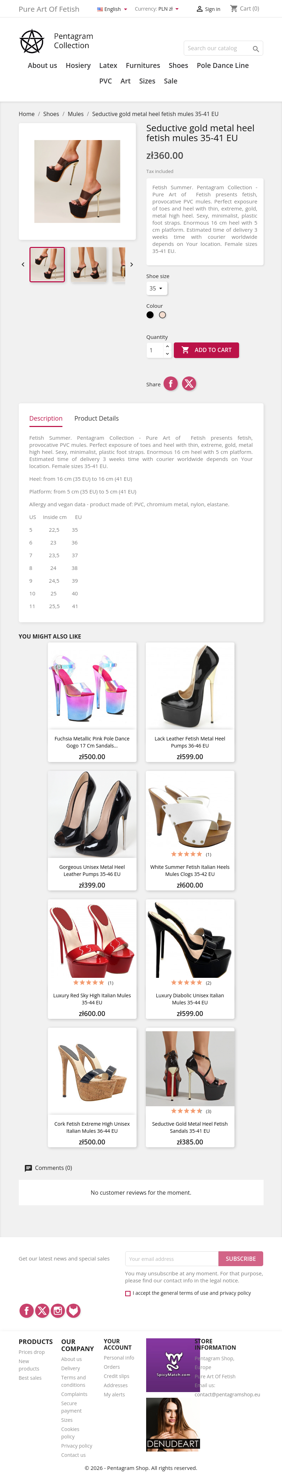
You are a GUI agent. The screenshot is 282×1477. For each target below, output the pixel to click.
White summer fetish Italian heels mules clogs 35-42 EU (190, 870)
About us (42, 65)
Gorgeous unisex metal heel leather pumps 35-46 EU (92, 870)
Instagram (58, 1311)
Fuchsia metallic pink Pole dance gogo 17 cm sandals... (92, 742)
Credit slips (116, 1376)
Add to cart (206, 350)
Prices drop (32, 1352)
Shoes (178, 65)
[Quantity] (155, 350)
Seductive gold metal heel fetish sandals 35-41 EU (190, 1127)
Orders (112, 1366)
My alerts (114, 1394)
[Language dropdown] (113, 9)
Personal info (119, 1357)
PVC (105, 81)
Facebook (27, 1311)
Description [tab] (46, 418)
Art (126, 81)
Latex (108, 65)
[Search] (223, 48)
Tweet (189, 383)
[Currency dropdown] (170, 9)
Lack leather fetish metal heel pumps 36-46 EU (190, 742)
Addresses (115, 1385)
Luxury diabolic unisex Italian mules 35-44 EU (190, 999)
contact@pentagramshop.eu (227, 1394)
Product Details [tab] (96, 418)
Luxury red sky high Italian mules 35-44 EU (92, 999)
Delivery (70, 1368)
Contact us (73, 1455)
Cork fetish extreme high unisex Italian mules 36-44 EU (91, 1127)
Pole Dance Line (223, 65)
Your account (118, 1344)
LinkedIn (73, 1311)
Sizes (147, 81)
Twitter (42, 1311)
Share (171, 383)
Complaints (74, 1394)
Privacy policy (76, 1445)
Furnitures (143, 65)
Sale (170, 81)
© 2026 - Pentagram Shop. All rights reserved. (141, 1467)
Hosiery (78, 65)
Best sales (30, 1377)
